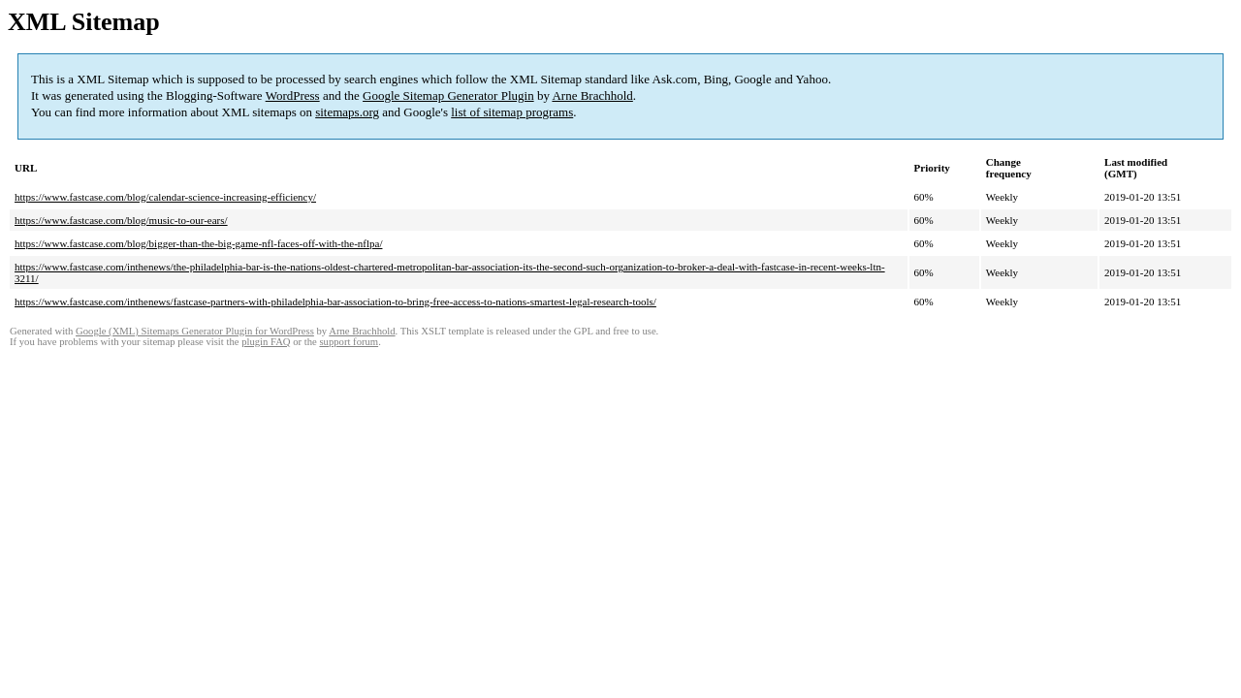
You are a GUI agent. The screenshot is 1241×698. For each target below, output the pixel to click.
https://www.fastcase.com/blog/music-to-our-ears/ (121, 220)
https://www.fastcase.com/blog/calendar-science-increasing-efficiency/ (165, 197)
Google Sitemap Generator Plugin (448, 95)
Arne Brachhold (592, 95)
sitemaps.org (347, 112)
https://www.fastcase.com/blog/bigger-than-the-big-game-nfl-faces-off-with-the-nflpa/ (198, 243)
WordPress (293, 95)
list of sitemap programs (512, 112)
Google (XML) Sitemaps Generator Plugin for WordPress (195, 331)
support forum (348, 341)
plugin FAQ (265, 341)
